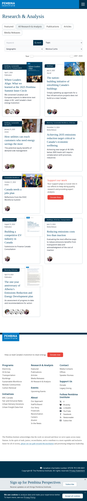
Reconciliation (37, 414)
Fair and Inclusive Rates (12, 401)
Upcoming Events (38, 391)
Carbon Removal (9, 388)
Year (27, 56)
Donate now (55, 355)
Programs (7, 365)
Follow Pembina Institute (69, 396)
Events (34, 387)
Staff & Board (36, 404)
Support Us (66, 381)
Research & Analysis (42, 365)
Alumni (34, 420)
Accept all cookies (72, 496)
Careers (34, 417)
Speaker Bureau (67, 375)
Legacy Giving (65, 388)
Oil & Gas (6, 372)
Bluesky (65, 405)
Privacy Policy (29, 497)
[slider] (32, 56)
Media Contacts (66, 369)
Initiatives (8, 394)
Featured (8, 26)
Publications (52, 26)
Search (37, 43)
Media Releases (12, 32)
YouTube (65, 411)
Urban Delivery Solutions (13, 404)
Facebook (65, 414)
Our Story (35, 407)
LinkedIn (65, 408)
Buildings (6, 378)
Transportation (8, 375)
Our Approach (37, 401)
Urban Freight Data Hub (12, 407)
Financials (35, 410)
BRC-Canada (7, 397)
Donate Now (55, 197)
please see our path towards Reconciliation (37, 444)
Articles (67, 26)
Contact (64, 365)
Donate (63, 385)
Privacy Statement (77, 470)
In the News (36, 423)
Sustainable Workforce (12, 381)
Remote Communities (11, 384)
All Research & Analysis (30, 26)
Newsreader (67, 417)
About (34, 397)
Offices (62, 372)
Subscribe (66, 420)
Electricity (6, 369)
